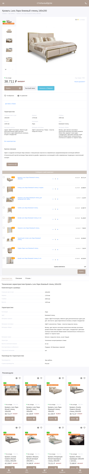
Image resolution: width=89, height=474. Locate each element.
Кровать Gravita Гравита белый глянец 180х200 (10, 459)
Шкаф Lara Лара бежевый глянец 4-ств (29, 218)
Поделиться (12, 164)
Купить (81, 271)
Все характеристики (10, 141)
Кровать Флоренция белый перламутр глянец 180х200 (55, 459)
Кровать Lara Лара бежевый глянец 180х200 (54, 409)
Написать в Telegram (46, 88)
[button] (5, 69)
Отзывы (28, 278)
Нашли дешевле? (79, 81)
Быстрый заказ (30, 88)
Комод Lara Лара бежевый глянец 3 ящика (30, 187)
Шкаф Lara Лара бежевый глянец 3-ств (29, 258)
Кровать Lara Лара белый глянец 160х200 (11, 409)
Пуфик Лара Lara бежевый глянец (28, 248)
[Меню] (3, 3)
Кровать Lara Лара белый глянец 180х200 (33, 409)
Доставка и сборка (10, 103)
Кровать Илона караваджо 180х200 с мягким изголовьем (77, 459)
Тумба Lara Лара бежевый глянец (28, 207)
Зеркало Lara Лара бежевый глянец (28, 228)
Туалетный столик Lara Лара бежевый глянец (29, 238)
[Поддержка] (85, 3)
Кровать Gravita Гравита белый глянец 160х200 (75, 409)
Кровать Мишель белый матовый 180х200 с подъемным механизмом (32, 459)
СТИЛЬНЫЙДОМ (44, 3)
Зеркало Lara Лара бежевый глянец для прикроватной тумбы (30, 198)
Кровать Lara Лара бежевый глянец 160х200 (28, 178)
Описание (19, 278)
